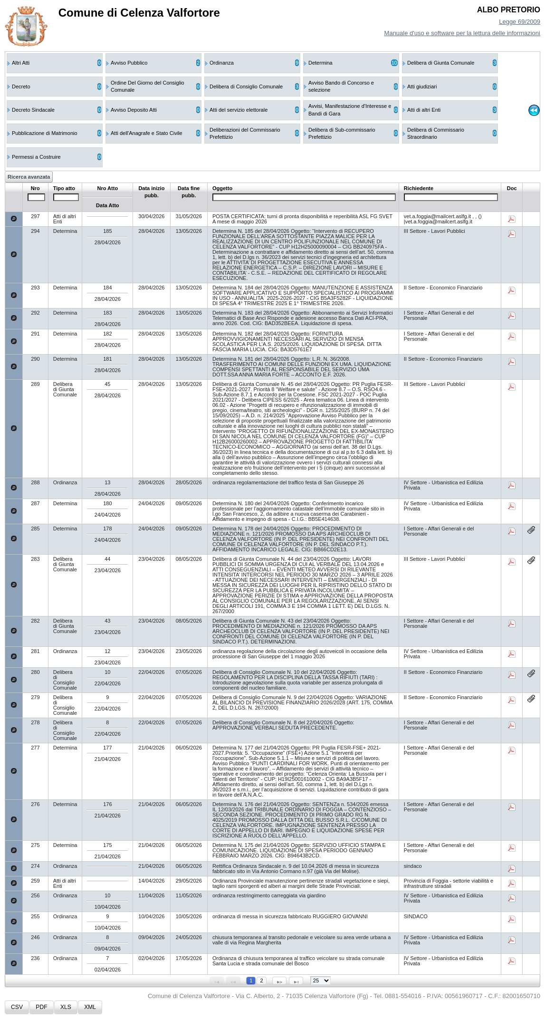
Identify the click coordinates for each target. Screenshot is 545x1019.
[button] (17, 1007)
